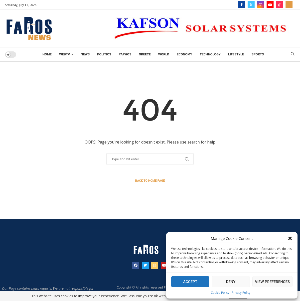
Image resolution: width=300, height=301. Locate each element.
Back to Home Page (150, 180)
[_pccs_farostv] (289, 4)
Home (47, 54)
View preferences (272, 282)
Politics (104, 54)
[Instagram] (260, 4)
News (85, 54)
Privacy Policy (241, 293)
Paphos (125, 54)
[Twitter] (251, 4)
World (163, 54)
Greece (145, 54)
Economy (184, 54)
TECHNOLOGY (210, 54)
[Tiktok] (279, 4)
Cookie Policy (220, 293)
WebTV (64, 54)
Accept (190, 282)
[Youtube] (270, 4)
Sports (258, 54)
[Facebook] (241, 4)
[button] (290, 238)
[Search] (292, 54)
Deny (230, 282)
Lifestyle (236, 54)
